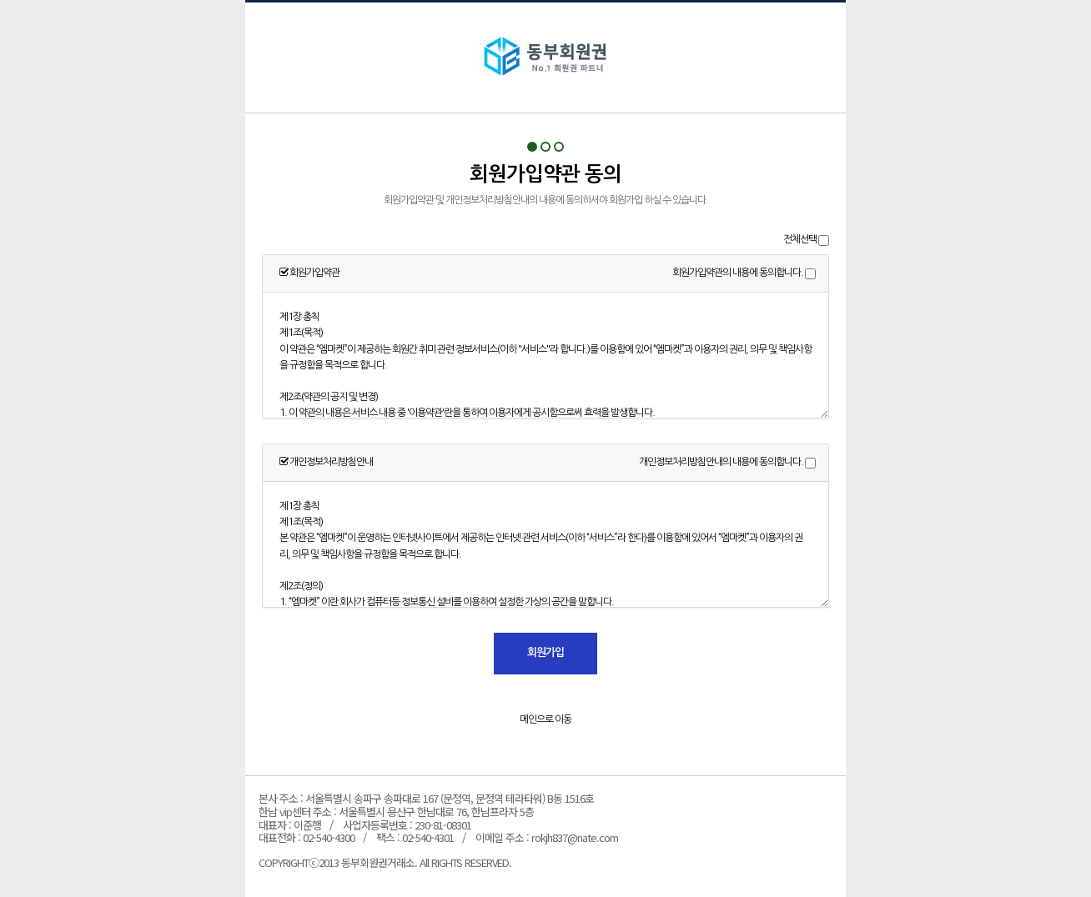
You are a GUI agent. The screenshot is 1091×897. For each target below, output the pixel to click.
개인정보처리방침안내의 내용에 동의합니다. (721, 462)
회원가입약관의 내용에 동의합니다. (737, 273)
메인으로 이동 (545, 719)
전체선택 (800, 239)
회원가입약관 (545, 58)
